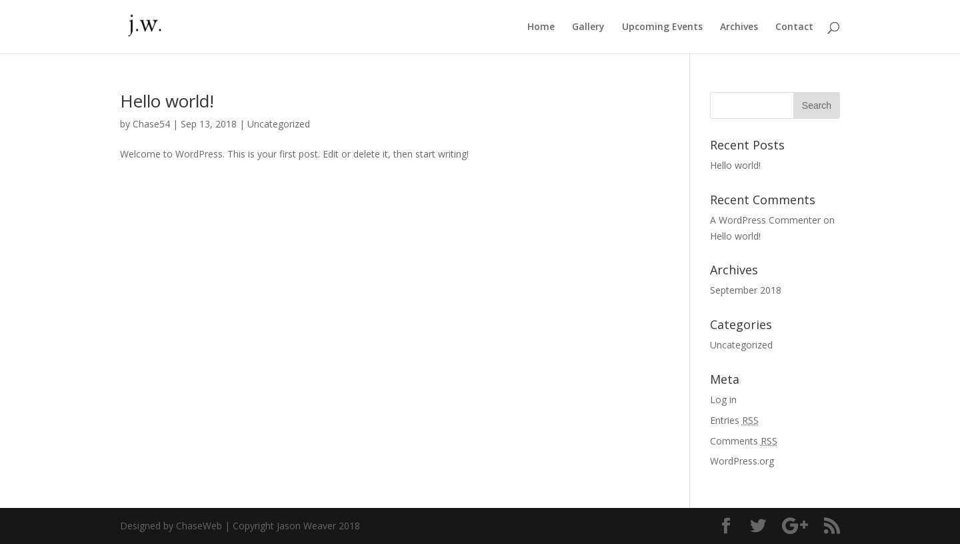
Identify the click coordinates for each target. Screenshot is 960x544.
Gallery (588, 27)
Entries (734, 420)
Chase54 (151, 123)
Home (541, 27)
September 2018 (745, 290)
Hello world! (167, 101)
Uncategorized (278, 123)
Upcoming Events (662, 27)
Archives (739, 27)
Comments (743, 441)
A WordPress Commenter (765, 220)
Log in (723, 399)
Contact (794, 27)
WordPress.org (742, 461)
